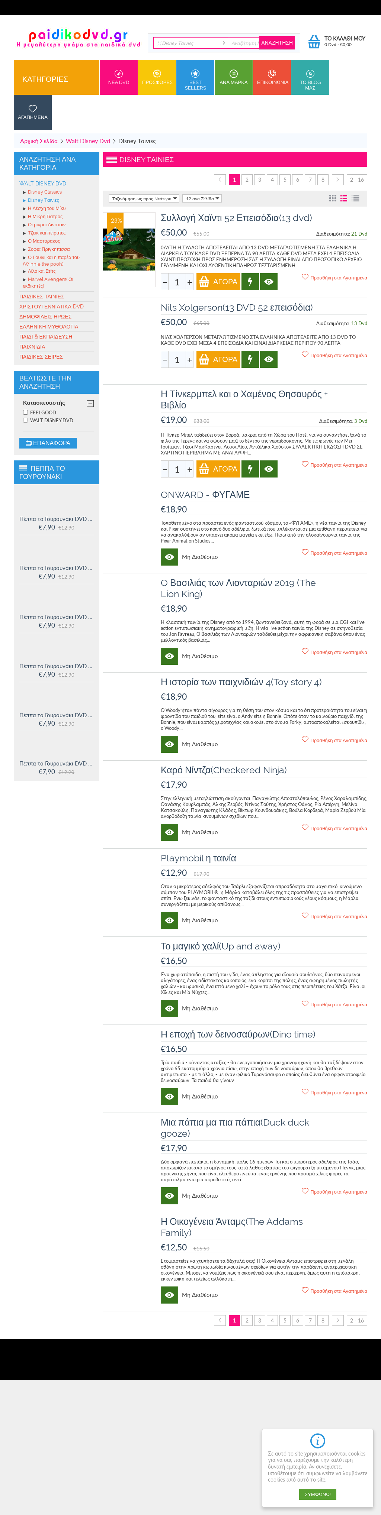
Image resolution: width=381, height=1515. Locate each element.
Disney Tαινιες (41, 200)
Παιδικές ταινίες (41, 297)
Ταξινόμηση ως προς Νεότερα (144, 198)
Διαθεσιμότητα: (333, 234)
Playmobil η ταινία (198, 858)
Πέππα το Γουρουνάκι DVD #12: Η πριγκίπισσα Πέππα (56, 715)
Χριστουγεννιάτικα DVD (51, 307)
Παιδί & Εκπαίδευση (45, 337)
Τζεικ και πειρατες (44, 233)
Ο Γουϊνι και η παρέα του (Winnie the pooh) (51, 261)
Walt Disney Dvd (88, 140)
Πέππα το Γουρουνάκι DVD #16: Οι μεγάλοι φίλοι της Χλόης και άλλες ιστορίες (56, 518)
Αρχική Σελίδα (39, 140)
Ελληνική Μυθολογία (48, 327)
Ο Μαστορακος (41, 241)
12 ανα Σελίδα (203, 198)
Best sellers (195, 80)
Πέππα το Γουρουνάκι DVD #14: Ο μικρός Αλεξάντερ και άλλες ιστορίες (56, 617)
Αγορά (218, 281)
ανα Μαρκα (234, 77)
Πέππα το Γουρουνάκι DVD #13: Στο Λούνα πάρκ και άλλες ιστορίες (56, 666)
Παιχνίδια (32, 347)
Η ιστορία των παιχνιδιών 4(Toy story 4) (241, 681)
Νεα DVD (119, 77)
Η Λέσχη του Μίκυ (44, 208)
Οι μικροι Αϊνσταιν (44, 225)
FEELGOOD (39, 412)
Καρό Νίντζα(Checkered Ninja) (224, 770)
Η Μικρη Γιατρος (43, 217)
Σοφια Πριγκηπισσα (46, 249)
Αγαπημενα (32, 112)
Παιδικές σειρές (41, 357)
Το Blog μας (310, 80)
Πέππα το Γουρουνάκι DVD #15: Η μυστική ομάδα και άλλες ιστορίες (56, 567)
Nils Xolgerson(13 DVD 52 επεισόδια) (237, 307)
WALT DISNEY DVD (48, 420)
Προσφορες (157, 77)
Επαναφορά (48, 443)
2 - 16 (357, 180)
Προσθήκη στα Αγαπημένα (334, 277)
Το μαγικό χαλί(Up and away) (221, 946)
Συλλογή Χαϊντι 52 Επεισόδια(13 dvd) (236, 217)
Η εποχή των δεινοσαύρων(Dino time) (238, 1034)
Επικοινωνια (272, 77)
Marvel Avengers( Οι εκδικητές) (48, 282)
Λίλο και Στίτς (39, 271)
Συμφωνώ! (318, 1494)
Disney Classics (42, 192)
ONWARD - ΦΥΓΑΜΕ (205, 494)
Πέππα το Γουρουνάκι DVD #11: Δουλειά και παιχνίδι (56, 763)
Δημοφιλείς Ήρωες (45, 317)
